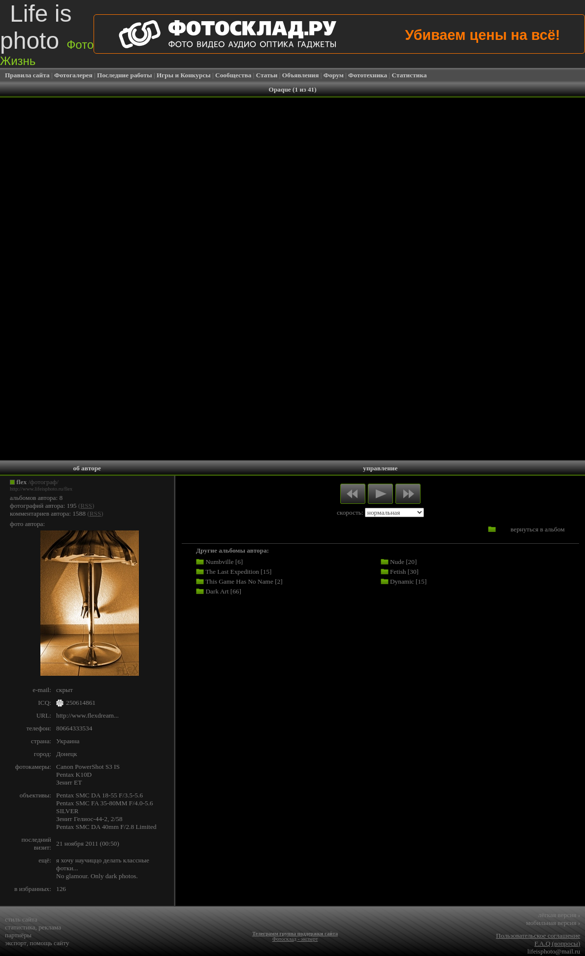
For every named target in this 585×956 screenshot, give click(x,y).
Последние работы (124, 75)
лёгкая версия (559, 915)
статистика (20, 927)
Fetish (398, 571)
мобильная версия (553, 922)
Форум (334, 75)
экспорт (16, 943)
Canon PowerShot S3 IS (88, 766)
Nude (397, 561)
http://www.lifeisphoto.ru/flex (41, 489)
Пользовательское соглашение (538, 935)
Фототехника (367, 75)
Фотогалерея (73, 75)
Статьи (267, 75)
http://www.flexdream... (87, 715)
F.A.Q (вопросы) (557, 943)
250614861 (81, 702)
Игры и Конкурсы (184, 75)
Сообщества (233, 75)
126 (61, 888)
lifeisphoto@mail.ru (553, 951)
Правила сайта (27, 75)
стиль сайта (21, 919)
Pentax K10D (74, 774)
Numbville (219, 561)
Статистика (409, 75)
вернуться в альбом (538, 529)
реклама (49, 927)
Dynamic (402, 581)
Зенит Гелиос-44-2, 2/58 (89, 819)
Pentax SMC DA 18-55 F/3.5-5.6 (99, 795)
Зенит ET (69, 782)
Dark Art (216, 591)
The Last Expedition (232, 571)
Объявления (300, 75)
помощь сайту (49, 943)
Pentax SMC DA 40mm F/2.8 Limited (106, 826)
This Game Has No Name (239, 581)
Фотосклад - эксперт (295, 939)
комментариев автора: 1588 (48, 513)
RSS (86, 505)
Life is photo (47, 33)
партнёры (18, 935)
